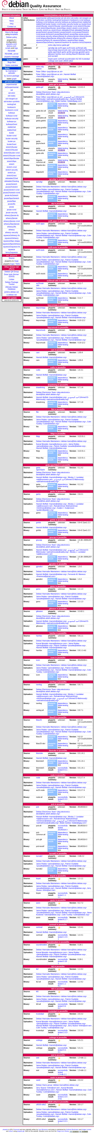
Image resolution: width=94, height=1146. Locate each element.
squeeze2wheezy (12, 238)
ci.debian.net (12, 295)
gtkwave (51, 54)
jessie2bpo (11, 201)
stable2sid (12, 127)
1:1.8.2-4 (61, 113)
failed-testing (63, 79)
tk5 (80, 59)
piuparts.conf (11, 44)
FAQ (11, 24)
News (11, 21)
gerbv (64, 52)
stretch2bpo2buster (11, 158)
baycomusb (62, 50)
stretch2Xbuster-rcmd (11, 156)
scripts (8, 48)
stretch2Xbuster (11, 150)
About (11, 18)
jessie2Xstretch (12, 187)
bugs (17, 261)
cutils (74, 50)
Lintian (11, 279)
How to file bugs (11, 32)
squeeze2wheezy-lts (11, 235)
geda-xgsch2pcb (54, 52)
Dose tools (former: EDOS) (11, 275)
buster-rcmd (11, 136)
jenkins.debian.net (11, 292)
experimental (12, 84)
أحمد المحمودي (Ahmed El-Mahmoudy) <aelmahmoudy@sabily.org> (60, 98)
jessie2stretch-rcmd (11, 190)
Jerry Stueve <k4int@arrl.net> (80, 1026)
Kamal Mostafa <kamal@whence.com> (51, 444)
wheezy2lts (11, 227)
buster (11, 133)
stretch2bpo (11, 161)
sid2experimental (11, 87)
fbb (86, 50)
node (88, 54)
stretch (11, 164)
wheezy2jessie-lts (12, 215)
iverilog (69, 54)
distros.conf (11, 46)
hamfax (58, 54)
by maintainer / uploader (12, 72)
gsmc (87, 52)
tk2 (77, 59)
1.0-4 (60, 81)
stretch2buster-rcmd (12, 153)
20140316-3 (62, 830)
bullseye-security (11, 119)
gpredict (82, 52)
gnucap (75, 52)
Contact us (11, 26)
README (11, 51)
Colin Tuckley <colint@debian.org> (76, 915)
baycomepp (53, 50)
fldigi (90, 50)
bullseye (11, 113)
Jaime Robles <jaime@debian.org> (50, 189)
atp (56, 48)
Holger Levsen (86, 1129)
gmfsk (69, 52)
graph (14, 79)
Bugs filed (11, 62)
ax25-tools (71, 48)
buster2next (11, 144)
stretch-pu (12, 173)
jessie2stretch (11, 184)
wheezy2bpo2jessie (12, 224)
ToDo (18, 264)
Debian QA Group (11, 272)
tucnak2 (55, 56)
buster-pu (11, 141)
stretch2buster (11, 147)
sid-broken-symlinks (12, 101)
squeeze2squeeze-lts (11, 247)
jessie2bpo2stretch (11, 198)
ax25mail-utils (81, 48)
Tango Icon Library (63, 1131)
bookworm (12, 107)
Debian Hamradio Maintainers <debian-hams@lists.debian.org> (61, 187)
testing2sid (11, 104)
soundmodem (70, 59)
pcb (49, 56)
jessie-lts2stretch (11, 195)
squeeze (11, 249)
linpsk (50, 59)
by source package (11, 76)
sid (11, 90)
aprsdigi (51, 48)
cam (69, 50)
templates (14, 34)
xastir (61, 61)
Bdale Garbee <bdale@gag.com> (68, 101)
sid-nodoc (11, 96)
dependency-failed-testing (63, 105)
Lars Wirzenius (43, 1129)
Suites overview (11, 65)
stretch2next (12, 176)
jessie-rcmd (11, 210)
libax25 (75, 54)
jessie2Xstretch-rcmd (11, 193)
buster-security (12, 138)
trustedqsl (86, 59)
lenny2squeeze (12, 252)
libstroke (81, 54)
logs (16, 48)
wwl (56, 61)
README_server (12, 54)
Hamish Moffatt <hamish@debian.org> (70, 191)
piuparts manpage (11, 57)
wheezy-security (11, 232)
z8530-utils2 (68, 61)
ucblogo (51, 61)
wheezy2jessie (11, 218)
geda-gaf (65, 45)
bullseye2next (11, 124)
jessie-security (11, 213)
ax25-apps (62, 48)
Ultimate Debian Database (11, 288)
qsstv (55, 59)
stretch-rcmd (12, 167)
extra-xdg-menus (55, 45)
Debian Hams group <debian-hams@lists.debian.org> (57, 1085)
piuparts (5, 1129)
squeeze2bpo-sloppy (11, 241)
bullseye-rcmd (11, 116)
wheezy (12, 230)
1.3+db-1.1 (62, 1074)
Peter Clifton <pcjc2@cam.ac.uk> (49, 71)
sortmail (61, 59)
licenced (16, 1129)
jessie (11, 207)
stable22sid (11, 130)
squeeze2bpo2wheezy (12, 244)
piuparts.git (20, 1131)
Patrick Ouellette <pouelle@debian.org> (70, 446)
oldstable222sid (11, 178)
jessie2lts (14, 68)
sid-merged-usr (12, 99)
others (11, 1131)
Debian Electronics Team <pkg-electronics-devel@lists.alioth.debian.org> (53, 93)
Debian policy (11, 37)
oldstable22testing (11, 181)
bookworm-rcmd (11, 110)
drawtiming (80, 50)
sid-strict (11, 93)
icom (63, 54)
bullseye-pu (11, 121)
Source (11, 258)
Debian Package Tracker (11, 283)
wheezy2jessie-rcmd (11, 221)
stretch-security (12, 170)
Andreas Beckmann (72, 1129)
